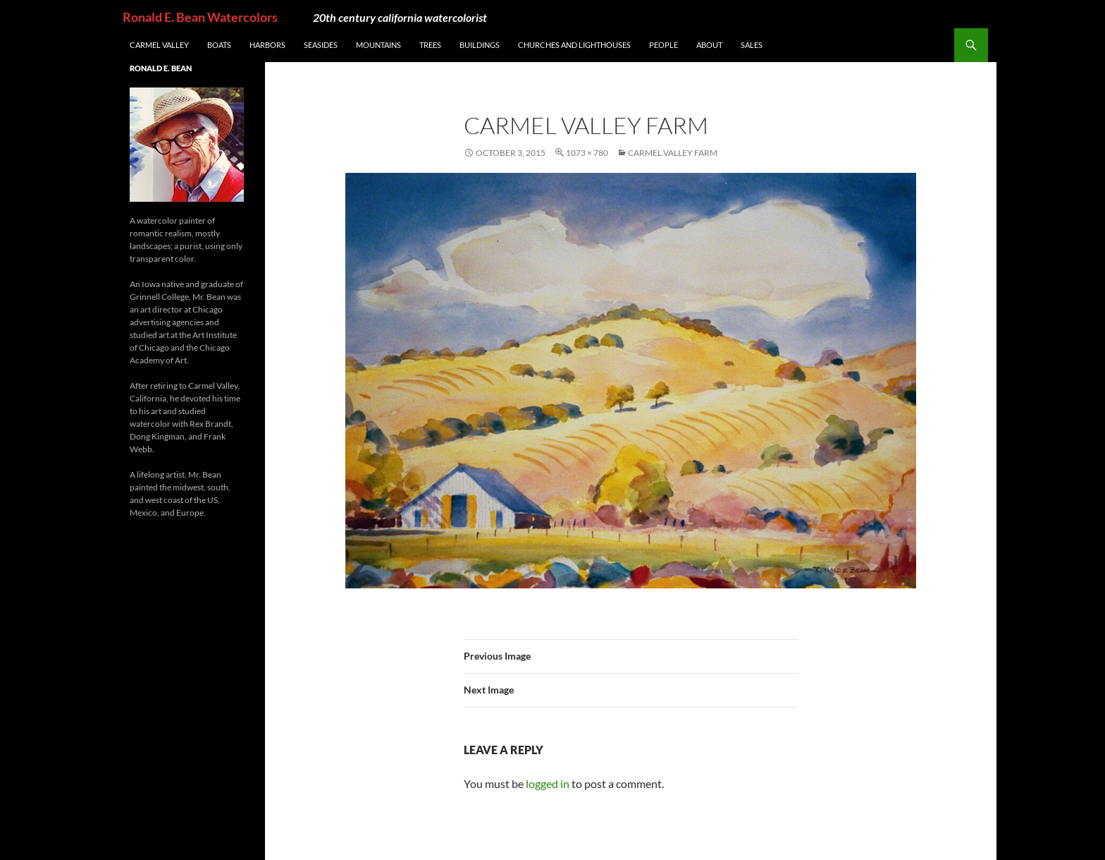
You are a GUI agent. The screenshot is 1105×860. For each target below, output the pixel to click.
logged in (547, 783)
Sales (752, 44)
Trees (430, 44)
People (663, 44)
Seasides (321, 44)
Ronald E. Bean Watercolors (200, 17)
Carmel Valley (159, 44)
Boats (219, 44)
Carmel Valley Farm (672, 152)
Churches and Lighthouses (574, 44)
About (709, 44)
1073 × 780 (587, 152)
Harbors (267, 44)
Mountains (378, 44)
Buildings (479, 44)
